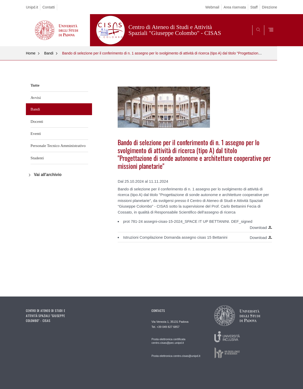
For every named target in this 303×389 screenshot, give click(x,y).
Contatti (48, 7)
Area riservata (235, 7)
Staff (254, 7)
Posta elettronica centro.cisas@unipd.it (176, 355)
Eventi (36, 133)
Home (30, 53)
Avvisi (36, 97)
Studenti (37, 158)
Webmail (212, 7)
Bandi (48, 53)
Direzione (269, 7)
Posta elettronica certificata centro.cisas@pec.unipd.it (168, 341)
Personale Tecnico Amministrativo (58, 145)
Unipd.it (32, 7)
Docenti (37, 121)
